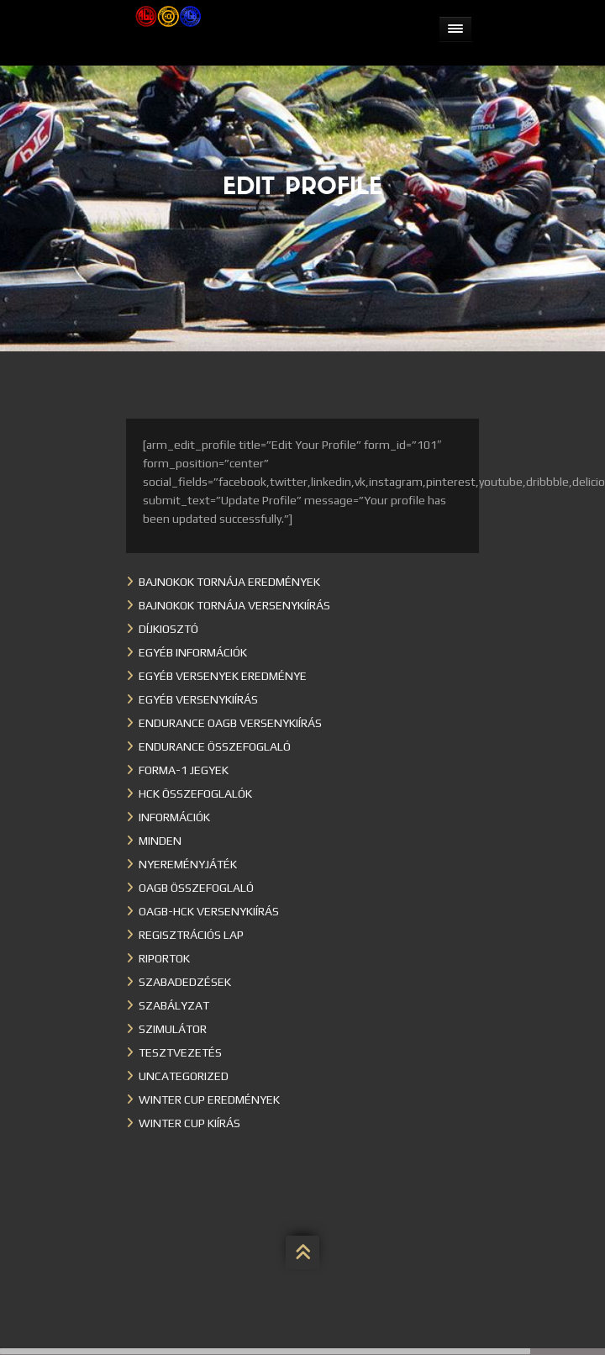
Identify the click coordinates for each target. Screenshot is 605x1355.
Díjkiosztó (168, 628)
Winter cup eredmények (209, 1099)
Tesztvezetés (180, 1052)
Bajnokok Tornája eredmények (229, 581)
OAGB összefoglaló (196, 887)
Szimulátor (173, 1029)
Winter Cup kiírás (189, 1123)
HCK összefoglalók (195, 793)
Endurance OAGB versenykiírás (230, 723)
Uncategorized (184, 1076)
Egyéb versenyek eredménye (223, 676)
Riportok (164, 958)
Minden (160, 840)
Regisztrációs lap (191, 934)
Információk (174, 817)
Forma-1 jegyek (184, 770)
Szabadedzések (185, 982)
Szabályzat (174, 1005)
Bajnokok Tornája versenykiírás (234, 605)
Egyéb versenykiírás (198, 699)
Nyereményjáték (188, 864)
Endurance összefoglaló (215, 746)
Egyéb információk (193, 652)
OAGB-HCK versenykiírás (209, 911)
